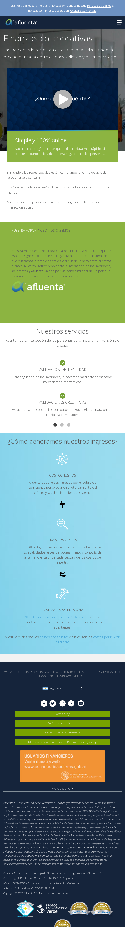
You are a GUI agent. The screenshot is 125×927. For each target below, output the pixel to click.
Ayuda (8, 672)
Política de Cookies (99, 5)
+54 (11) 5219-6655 (14, 883)
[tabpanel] (62, 391)
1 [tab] (55, 425)
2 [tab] (62, 425)
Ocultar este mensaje (83, 10)
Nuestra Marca (23, 230)
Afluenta (21, 22)
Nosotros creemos (54, 230)
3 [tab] (69, 425)
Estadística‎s (30, 672)
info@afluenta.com (74, 883)
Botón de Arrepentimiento (62, 723)
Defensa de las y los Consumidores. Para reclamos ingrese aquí (62, 742)
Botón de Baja (62, 714)
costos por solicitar (54, 637)
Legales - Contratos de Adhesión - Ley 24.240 (80, 672)
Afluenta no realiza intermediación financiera (56, 617)
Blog (17, 672)
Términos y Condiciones (71, 676)
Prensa (44, 672)
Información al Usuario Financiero (62, 732)
